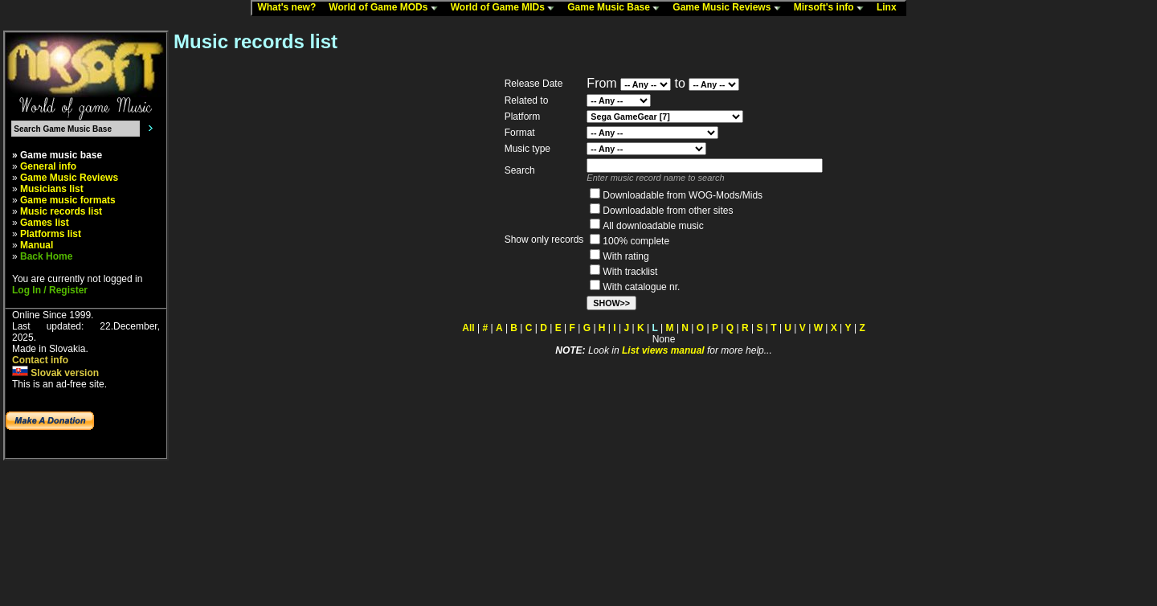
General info (48, 166)
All (468, 328)
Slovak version (55, 373)
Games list (44, 222)
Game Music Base (617, 8)
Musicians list (52, 188)
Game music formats (68, 200)
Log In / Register (50, 290)
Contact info (40, 360)
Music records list (61, 211)
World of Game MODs (386, 8)
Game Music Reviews (730, 8)
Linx (890, 8)
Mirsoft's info (832, 8)
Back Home (46, 256)
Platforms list (50, 234)
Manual (36, 245)
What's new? (290, 8)
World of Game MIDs (506, 8)
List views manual (663, 350)
